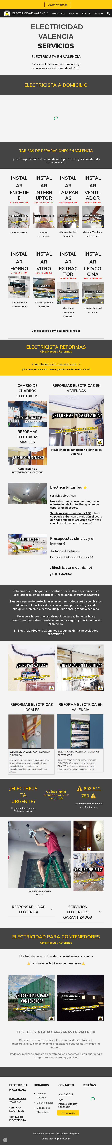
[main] (55, 46)
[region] (56, 4)
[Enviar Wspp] (68, 1113)
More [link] (97, 13)
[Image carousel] (39, 858)
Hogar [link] (72, 13)
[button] (108, 13)
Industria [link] (86, 13)
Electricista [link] (58, 13)
